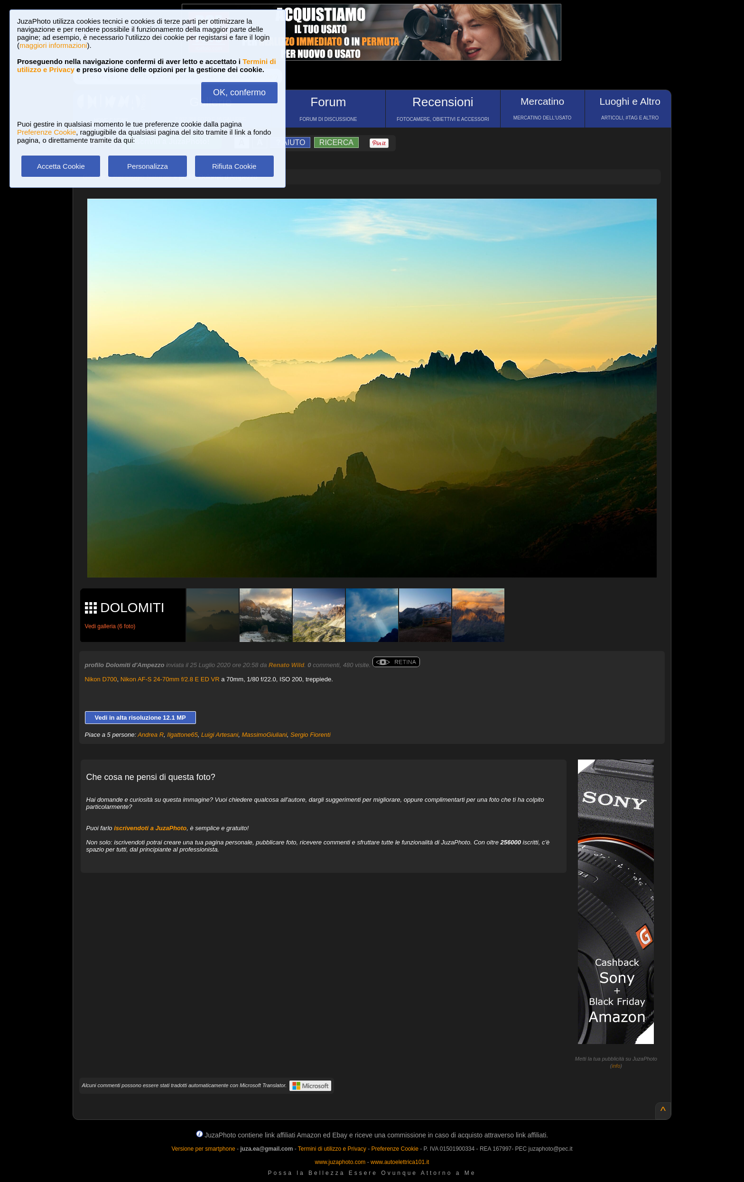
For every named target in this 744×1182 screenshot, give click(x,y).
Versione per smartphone (203, 1148)
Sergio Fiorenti (310, 734)
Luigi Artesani (219, 734)
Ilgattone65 (182, 734)
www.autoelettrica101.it (400, 1162)
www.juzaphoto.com (340, 1162)
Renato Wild (286, 665)
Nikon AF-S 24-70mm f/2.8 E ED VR (170, 679)
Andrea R (151, 734)
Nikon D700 (101, 679)
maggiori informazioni (53, 45)
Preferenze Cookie (46, 132)
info (616, 1066)
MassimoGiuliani (264, 734)
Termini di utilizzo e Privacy (332, 1148)
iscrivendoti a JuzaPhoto (150, 828)
